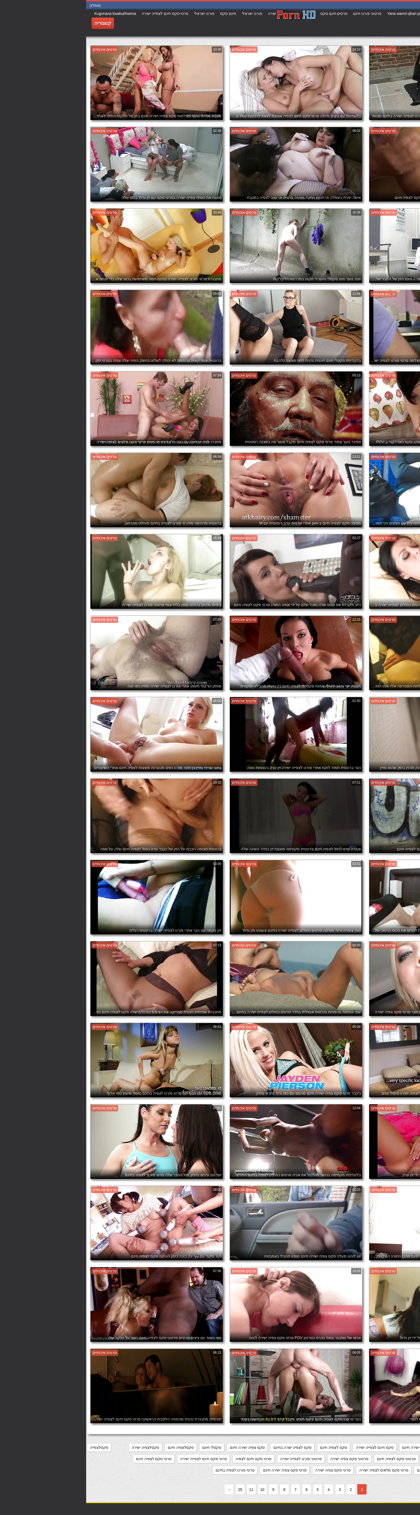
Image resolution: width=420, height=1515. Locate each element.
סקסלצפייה (13, 1447)
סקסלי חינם (125, 1447)
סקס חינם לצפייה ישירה (288, 1447)
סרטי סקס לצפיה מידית (395, 1470)
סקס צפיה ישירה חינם (161, 1447)
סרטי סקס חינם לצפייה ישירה (117, 1459)
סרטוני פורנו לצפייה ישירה (215, 1459)
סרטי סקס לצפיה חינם (68, 1459)
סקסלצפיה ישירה (59, 1447)
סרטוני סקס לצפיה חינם (310, 1459)
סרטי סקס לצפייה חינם (349, 1470)
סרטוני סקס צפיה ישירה (263, 1459)
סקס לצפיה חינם (247, 1447)
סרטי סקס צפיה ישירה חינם (199, 1470)
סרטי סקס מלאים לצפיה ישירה (297, 1470)
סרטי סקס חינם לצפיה (167, 1459)
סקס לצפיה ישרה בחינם (206, 1447)
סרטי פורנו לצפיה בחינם (148, 1470)
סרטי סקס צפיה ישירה (246, 1470)
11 (165, 1489)
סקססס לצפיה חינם (398, 1459)
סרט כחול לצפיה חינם (355, 1459)
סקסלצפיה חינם (94, 1447)
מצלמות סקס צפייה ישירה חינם (341, 1447)
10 (176, 1489)
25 (154, 1489)
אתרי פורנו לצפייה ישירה (394, 1447)
